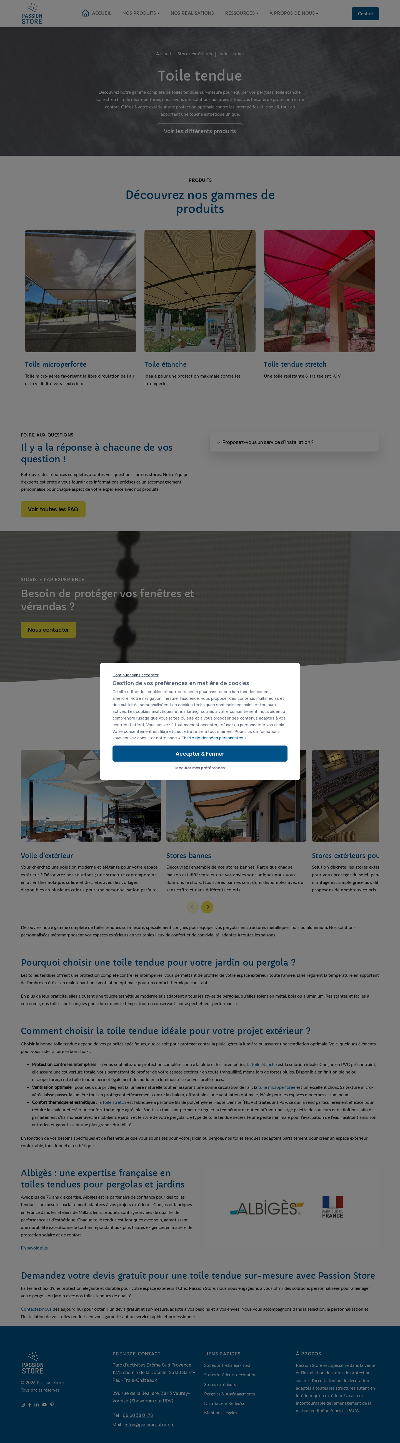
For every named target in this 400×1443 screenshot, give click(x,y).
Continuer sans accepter (135, 675)
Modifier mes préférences (199, 767)
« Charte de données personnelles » (212, 737)
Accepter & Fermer (200, 753)
